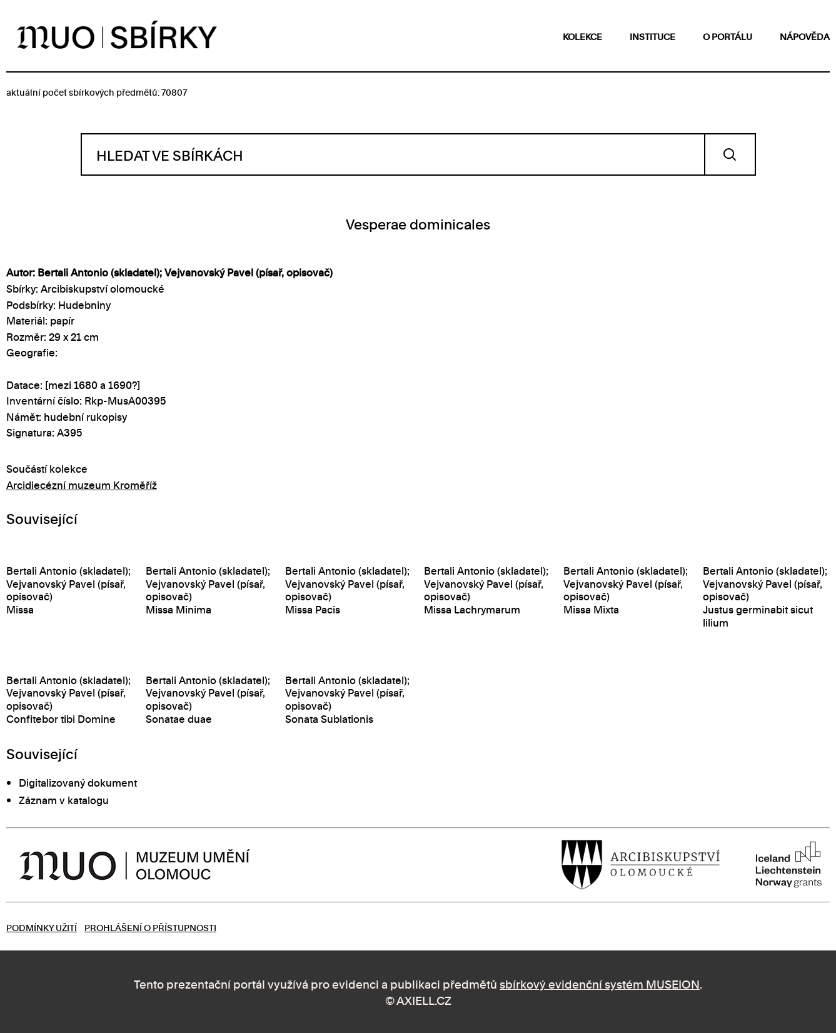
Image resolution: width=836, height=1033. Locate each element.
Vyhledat (730, 154)
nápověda (805, 36)
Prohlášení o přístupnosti (150, 927)
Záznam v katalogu (64, 800)
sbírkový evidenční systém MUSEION (600, 983)
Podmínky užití (41, 927)
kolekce (582, 36)
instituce (652, 36)
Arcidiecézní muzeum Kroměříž (81, 484)
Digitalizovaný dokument (78, 782)
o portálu (727, 36)
